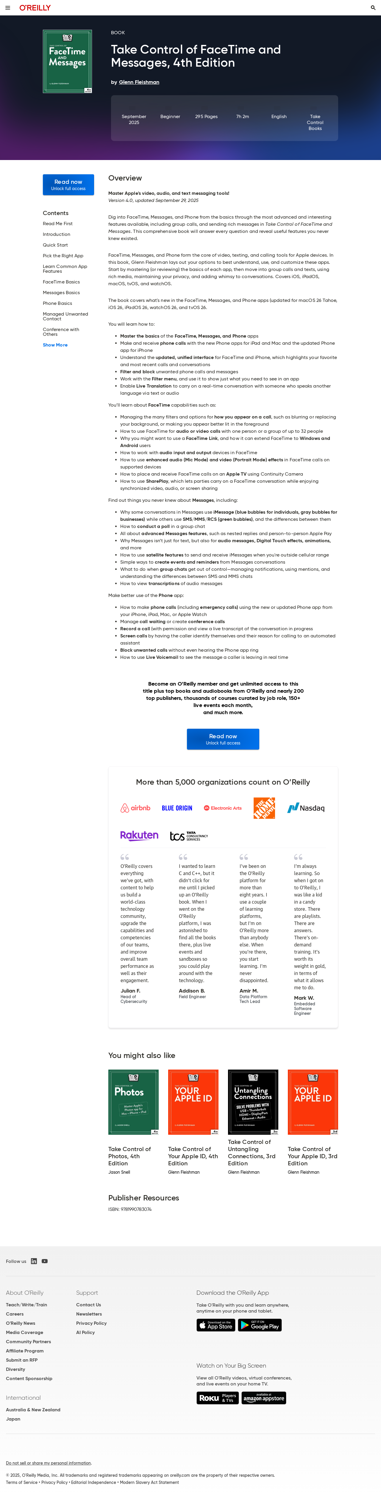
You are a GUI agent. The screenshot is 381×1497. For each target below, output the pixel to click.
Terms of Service (22, 1482)
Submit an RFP (22, 1360)
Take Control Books (315, 122)
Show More (55, 345)
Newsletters (89, 1314)
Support (87, 1292)
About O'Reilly (24, 1292)
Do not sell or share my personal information (48, 1463)
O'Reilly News (20, 1323)
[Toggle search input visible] (373, 8)
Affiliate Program (25, 1351)
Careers (15, 1314)
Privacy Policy (91, 1323)
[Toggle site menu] (8, 8)
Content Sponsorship (29, 1378)
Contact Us (88, 1305)
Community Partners (28, 1341)
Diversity (15, 1369)
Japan (13, 1419)
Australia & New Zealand (33, 1410)
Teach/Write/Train (26, 1305)
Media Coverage (24, 1332)
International (23, 1397)
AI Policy (85, 1332)
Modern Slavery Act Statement (149, 1482)
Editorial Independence (93, 1482)
